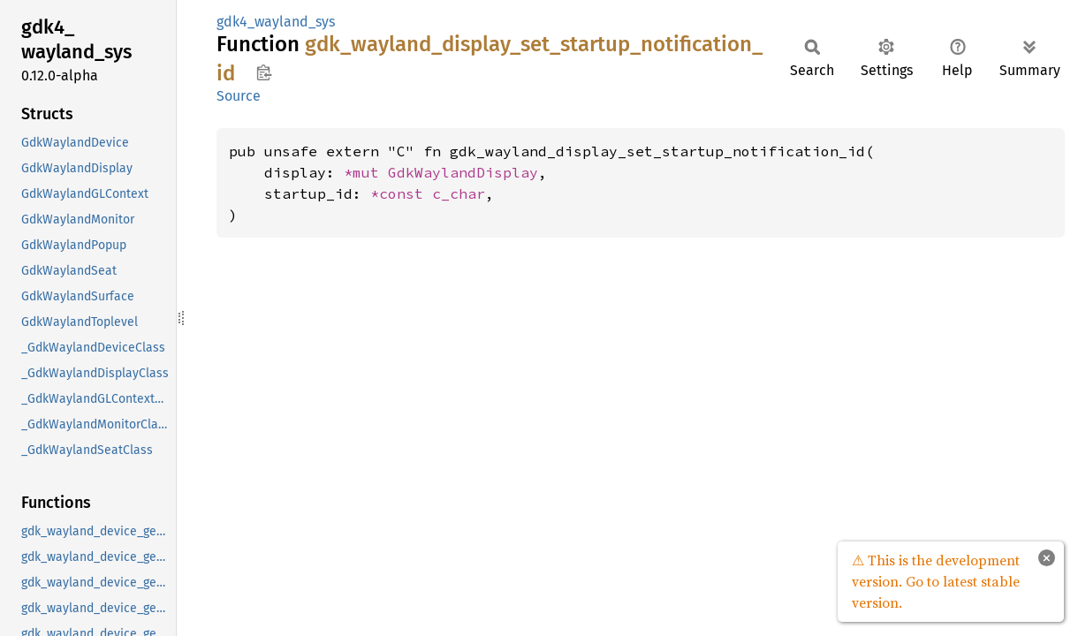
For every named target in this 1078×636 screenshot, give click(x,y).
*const (401, 193)
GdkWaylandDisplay (463, 172)
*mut (366, 172)
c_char (458, 193)
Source (238, 95)
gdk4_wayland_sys (275, 21)
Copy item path (263, 72)
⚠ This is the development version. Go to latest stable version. (936, 581)
